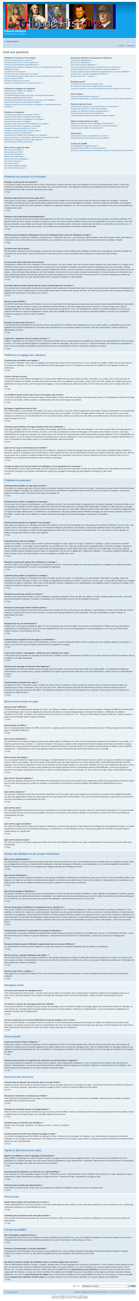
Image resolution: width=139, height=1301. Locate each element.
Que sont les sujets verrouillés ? (15, 166)
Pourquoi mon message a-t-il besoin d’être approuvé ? (23, 139)
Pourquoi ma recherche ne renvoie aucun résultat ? (89, 109)
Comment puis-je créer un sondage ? (17, 121)
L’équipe (77, 1292)
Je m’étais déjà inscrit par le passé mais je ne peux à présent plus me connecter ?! (34, 76)
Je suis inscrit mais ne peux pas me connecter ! (21, 74)
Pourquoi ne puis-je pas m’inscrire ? (17, 81)
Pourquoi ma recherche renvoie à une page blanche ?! (90, 111)
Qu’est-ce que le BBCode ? (14, 150)
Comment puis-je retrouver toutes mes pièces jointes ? (90, 138)
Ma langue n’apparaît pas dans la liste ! (18, 97)
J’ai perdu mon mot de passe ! (15, 72)
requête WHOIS (67, 1267)
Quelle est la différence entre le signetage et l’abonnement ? (92, 123)
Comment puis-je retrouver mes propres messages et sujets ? (93, 115)
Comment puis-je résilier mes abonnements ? (87, 128)
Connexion (131, 45)
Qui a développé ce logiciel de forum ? (84, 146)
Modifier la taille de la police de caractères (132, 41)
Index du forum (13, 41)
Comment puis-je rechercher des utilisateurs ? (87, 113)
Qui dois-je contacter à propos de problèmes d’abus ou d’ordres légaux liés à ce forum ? (102, 150)
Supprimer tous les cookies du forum (94, 1292)
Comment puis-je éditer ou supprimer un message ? (23, 117)
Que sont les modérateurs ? (81, 62)
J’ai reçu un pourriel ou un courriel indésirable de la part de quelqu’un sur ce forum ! (101, 88)
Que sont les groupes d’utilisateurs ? (84, 65)
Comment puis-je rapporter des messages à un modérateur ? (26, 135)
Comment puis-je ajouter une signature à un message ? (24, 119)
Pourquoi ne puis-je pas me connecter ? (18, 60)
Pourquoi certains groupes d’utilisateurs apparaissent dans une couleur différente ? (100, 72)
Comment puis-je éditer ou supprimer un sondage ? (22, 126)
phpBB (62, 1296)
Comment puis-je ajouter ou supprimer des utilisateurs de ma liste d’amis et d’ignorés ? (102, 98)
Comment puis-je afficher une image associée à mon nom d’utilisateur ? (30, 100)
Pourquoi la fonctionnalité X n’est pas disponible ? (89, 148)
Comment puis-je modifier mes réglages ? (19, 91)
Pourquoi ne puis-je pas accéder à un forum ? (20, 128)
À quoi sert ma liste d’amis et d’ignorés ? (85, 96)
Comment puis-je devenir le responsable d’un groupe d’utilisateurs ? (95, 69)
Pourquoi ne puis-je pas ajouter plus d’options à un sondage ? (26, 124)
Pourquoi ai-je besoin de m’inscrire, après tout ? (21, 62)
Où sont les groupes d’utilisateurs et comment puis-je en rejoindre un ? (96, 67)
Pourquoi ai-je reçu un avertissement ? (18, 133)
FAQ (122, 45)
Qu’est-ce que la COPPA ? (13, 78)
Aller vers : (76, 1286)
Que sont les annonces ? (13, 161)
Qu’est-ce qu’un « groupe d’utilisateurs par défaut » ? (90, 74)
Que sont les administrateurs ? (82, 60)
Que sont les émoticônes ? (14, 154)
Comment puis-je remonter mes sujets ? (18, 142)
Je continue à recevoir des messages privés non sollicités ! (92, 86)
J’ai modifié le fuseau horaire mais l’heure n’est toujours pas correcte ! (29, 95)
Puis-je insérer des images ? (14, 156)
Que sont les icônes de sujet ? (15, 168)
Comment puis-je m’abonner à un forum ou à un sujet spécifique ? (94, 126)
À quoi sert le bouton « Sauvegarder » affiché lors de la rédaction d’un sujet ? (32, 137)
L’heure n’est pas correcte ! (14, 93)
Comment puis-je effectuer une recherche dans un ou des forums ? (95, 106)
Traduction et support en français (62, 1297)
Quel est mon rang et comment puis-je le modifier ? (22, 102)
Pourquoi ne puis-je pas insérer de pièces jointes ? (22, 130)
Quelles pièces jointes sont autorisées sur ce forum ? (90, 136)
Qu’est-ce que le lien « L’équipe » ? (83, 76)
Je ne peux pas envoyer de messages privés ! (87, 84)
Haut (8, 192)
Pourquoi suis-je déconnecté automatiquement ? (21, 65)
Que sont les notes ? (11, 163)
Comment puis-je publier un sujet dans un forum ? (22, 114)
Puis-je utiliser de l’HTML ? (14, 152)
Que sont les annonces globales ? (16, 159)
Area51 (27, 1253)
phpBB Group (68, 1237)
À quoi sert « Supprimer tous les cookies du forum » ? (23, 83)
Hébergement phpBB (81, 1297)
